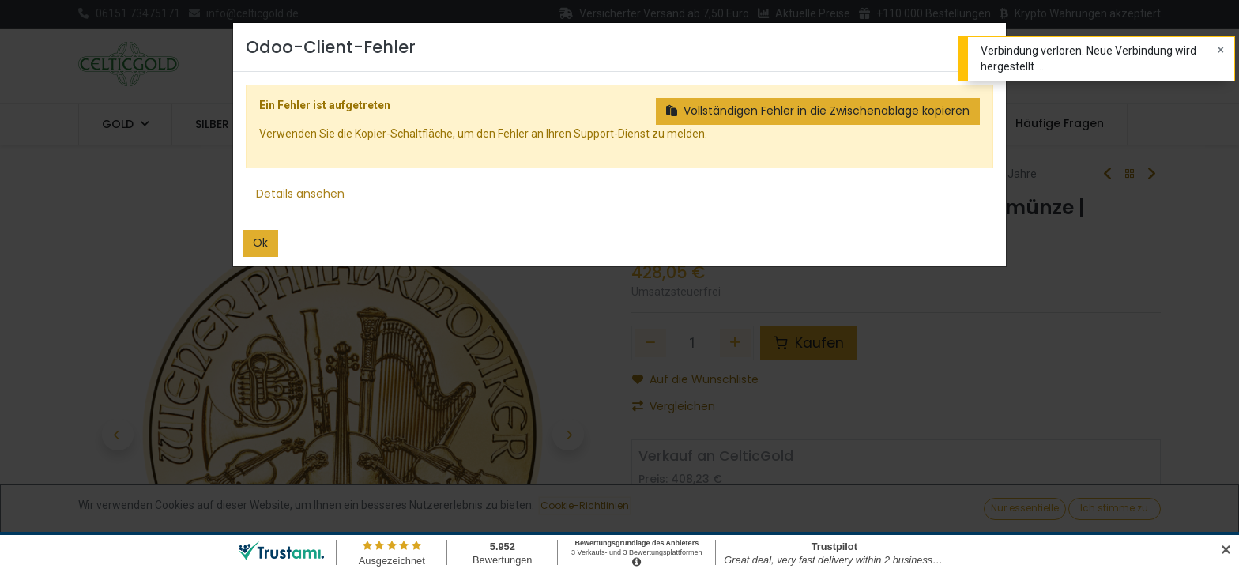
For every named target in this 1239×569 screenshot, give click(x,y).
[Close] (1220, 50)
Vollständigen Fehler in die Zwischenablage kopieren (818, 111)
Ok (260, 243)
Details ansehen (300, 194)
